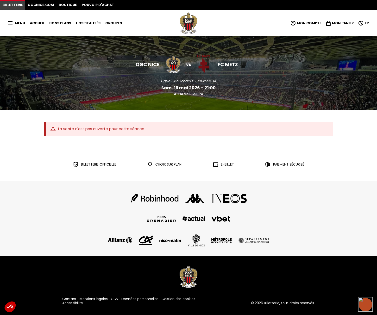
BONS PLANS (60, 23)
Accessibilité (72, 303)
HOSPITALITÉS (88, 23)
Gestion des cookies (178, 299)
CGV (114, 299)
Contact (69, 299)
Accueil (37, 23)
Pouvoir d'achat (98, 4)
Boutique (68, 4)
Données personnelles (139, 299)
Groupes (113, 23)
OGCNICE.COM (41, 4)
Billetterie (12, 4)
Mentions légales (94, 299)
